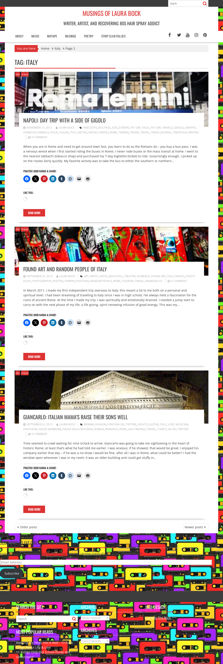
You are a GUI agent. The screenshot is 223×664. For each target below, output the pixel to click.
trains (134, 132)
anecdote (90, 127)
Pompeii (70, 281)
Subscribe (12, 573)
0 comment (39, 137)
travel (25, 74)
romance (111, 429)
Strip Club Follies (113, 36)
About (19, 36)
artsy (104, 276)
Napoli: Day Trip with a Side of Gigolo (64, 120)
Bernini (89, 424)
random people (101, 281)
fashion (100, 424)
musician (182, 424)
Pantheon (30, 429)
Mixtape (52, 36)
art (86, 276)
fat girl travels (162, 127)
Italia (54, 132)
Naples (93, 132)
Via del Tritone (178, 429)
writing (193, 132)
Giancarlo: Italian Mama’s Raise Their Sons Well (75, 417)
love (171, 424)
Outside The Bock (158, 618)
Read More (34, 213)
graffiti (190, 127)
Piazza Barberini (50, 429)
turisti (162, 429)
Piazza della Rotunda (78, 429)
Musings (70, 36)
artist (94, 276)
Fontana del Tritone (122, 424)
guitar (154, 424)
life (17, 74)
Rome (113, 132)
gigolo (179, 127)
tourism (127, 281)
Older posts (28, 527)
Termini (123, 132)
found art (158, 276)
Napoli (103, 132)
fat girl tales (139, 127)
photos (58, 281)
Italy (73, 132)
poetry (88, 36)
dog (115, 127)
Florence (143, 276)
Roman (99, 429)
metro (82, 132)
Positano (82, 281)
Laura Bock (65, 127)
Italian (64, 132)
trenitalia (180, 132)
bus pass (104, 127)
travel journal (161, 132)
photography (42, 281)
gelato (143, 424)
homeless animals (36, 132)
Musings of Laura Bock (112, 13)
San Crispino (136, 429)
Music (35, 36)
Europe (124, 127)
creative (130, 276)
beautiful (116, 276)
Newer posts (194, 527)
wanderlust (154, 281)
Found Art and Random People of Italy (65, 269)
